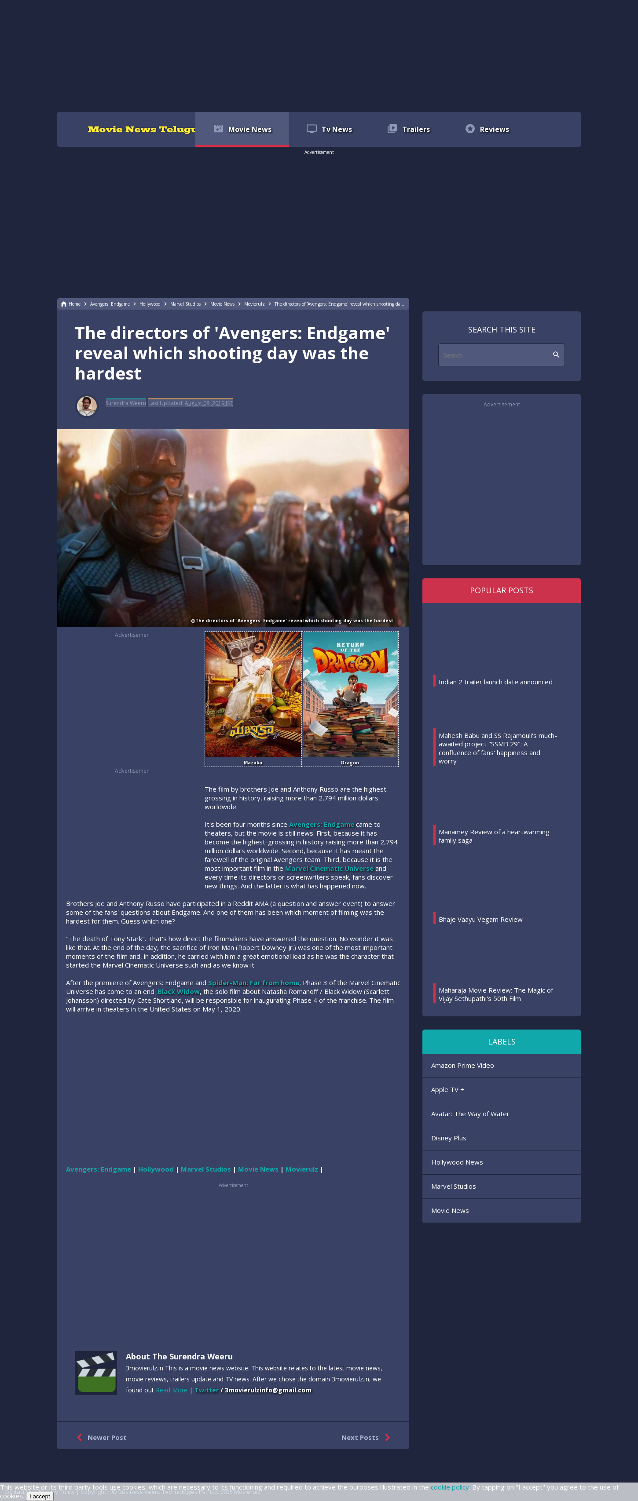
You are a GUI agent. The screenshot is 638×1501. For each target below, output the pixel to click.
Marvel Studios (453, 1186)
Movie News (450, 1210)
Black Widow (179, 991)
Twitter (206, 1390)
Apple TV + (447, 1089)
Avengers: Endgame (321, 824)
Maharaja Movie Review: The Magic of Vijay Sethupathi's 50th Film (496, 994)
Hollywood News (457, 1162)
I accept (39, 1496)
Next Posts (367, 1437)
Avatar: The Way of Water (470, 1113)
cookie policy (450, 1487)
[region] (319, 55)
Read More (171, 1390)
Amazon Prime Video (462, 1065)
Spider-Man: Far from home (253, 982)
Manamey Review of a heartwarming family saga (494, 836)
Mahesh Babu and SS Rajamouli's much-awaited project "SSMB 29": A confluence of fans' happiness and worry (498, 748)
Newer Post (100, 1437)
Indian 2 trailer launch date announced (496, 681)
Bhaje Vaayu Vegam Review (481, 919)
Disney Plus (448, 1137)
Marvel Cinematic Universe (329, 868)
